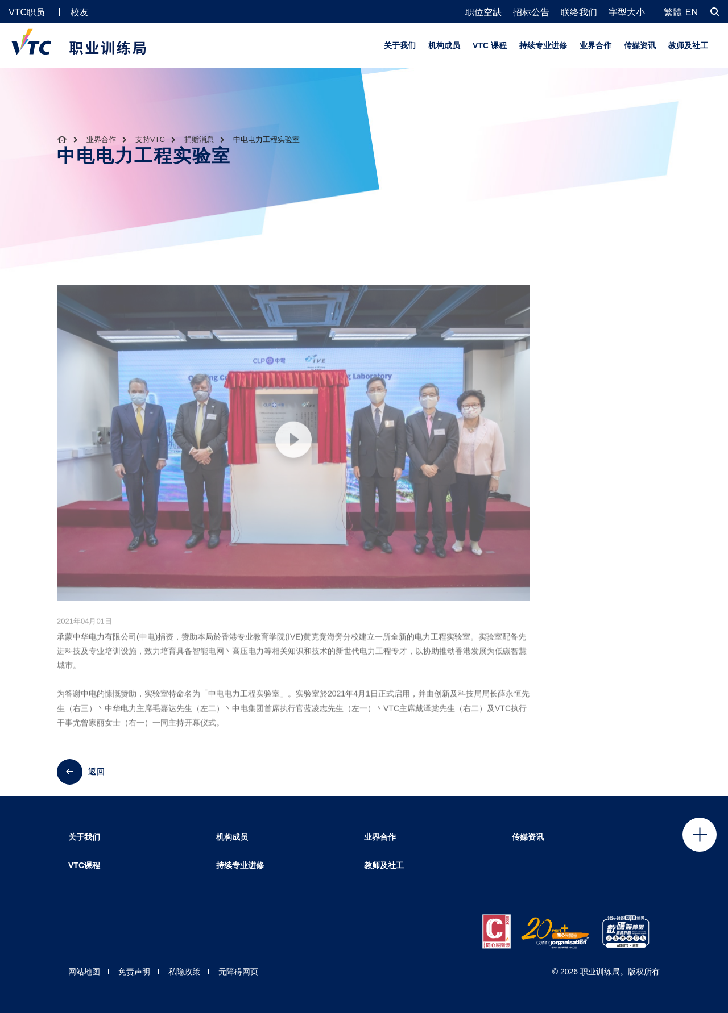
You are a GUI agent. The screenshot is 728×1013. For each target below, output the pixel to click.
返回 (96, 771)
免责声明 (134, 971)
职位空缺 (483, 12)
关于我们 (400, 45)
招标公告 (531, 12)
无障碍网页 (238, 971)
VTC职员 (27, 12)
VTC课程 (84, 865)
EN (691, 12)
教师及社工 (688, 45)
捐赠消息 (199, 139)
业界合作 (595, 45)
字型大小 (627, 12)
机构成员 (444, 45)
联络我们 (579, 12)
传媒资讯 (640, 45)
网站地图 (84, 971)
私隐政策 (184, 971)
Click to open (699, 835)
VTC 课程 (490, 45)
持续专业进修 (543, 45)
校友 (80, 12)
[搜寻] (714, 12)
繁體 (673, 12)
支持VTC (150, 139)
